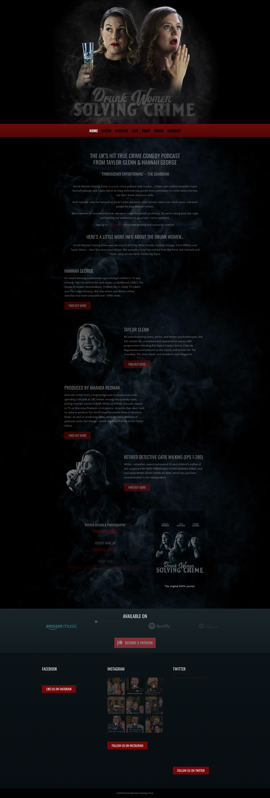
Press (159, 131)
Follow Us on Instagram (127, 745)
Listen (106, 131)
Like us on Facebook (59, 689)
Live (135, 131)
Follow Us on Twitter (191, 770)
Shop (146, 131)
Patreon (121, 131)
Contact (174, 131)
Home (93, 131)
